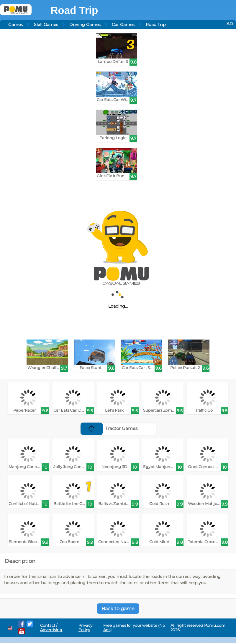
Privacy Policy (85, 627)
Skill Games (46, 24)
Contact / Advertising (51, 627)
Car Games (123, 24)
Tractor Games (109, 428)
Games (15, 24)
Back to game (118, 608)
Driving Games (85, 24)
